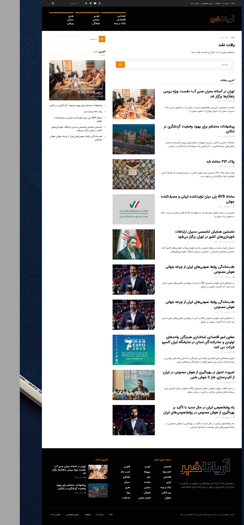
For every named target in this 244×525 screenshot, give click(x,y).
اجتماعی (101, 16)
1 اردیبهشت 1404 (207, 277)
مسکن (50, 20)
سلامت (127, 482)
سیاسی (76, 20)
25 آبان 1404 (209, 101)
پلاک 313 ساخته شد (200, 161)
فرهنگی (76, 23)
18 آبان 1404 (209, 136)
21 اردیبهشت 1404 (207, 242)
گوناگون (106, 477)
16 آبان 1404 (209, 166)
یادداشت (106, 498)
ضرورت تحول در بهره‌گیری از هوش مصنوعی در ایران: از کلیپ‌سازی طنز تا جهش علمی (178, 375)
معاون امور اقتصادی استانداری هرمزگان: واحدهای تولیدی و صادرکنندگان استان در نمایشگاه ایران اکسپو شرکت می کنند (178, 342)
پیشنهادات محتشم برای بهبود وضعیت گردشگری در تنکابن (179, 129)
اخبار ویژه (147, 472)
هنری (51, 16)
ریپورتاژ (127, 472)
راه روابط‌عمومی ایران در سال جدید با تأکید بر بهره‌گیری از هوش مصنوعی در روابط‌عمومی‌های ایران (179, 410)
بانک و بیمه (100, 23)
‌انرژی (148, 482)
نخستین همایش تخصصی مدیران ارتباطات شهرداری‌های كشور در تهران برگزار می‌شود (185, 234)
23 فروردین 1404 (207, 382)
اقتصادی (101, 20)
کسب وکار (105, 472)
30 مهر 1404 (209, 206)
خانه (213, 3)
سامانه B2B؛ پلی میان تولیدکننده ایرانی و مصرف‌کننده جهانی (178, 199)
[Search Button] (32, 3)
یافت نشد (204, 37)
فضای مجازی (125, 498)
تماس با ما (175, 3)
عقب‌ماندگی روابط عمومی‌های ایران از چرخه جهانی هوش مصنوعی (180, 269)
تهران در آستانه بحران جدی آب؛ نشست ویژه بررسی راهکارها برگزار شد (179, 94)
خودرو (77, 16)
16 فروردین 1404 (208, 417)
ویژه (108, 492)
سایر (129, 477)
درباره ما (206, 3)
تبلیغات (198, 3)
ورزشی (50, 23)
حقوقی (148, 498)
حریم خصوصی (187, 3)
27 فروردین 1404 (207, 352)
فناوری (107, 466)
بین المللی (146, 492)
